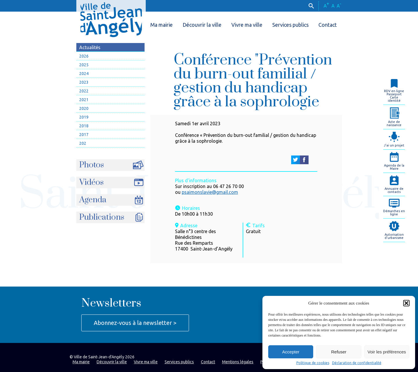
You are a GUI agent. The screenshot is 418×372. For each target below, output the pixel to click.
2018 (84, 126)
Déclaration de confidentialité (356, 363)
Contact (327, 25)
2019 (84, 117)
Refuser (339, 351)
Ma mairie (161, 25)
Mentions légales (237, 362)
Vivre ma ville (246, 25)
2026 (84, 56)
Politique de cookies (312, 363)
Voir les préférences (386, 351)
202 (82, 143)
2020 (84, 108)
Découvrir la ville (202, 25)
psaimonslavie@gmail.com (210, 192)
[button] (406, 303)
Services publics (290, 25)
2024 (84, 73)
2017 (84, 135)
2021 (84, 100)
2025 (84, 65)
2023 (84, 82)
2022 (84, 91)
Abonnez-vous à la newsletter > (135, 322)
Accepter (290, 351)
